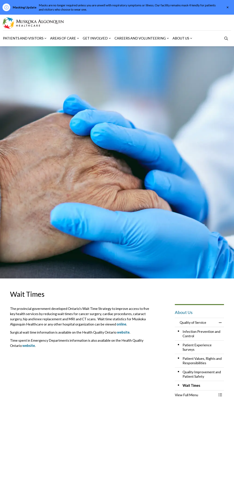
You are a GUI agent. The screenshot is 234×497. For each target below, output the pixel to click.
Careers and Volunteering (140, 38)
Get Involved (95, 38)
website (123, 332)
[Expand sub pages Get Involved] (110, 38)
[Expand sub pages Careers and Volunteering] (168, 38)
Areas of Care (63, 38)
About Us (181, 38)
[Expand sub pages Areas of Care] (78, 38)
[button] (195, 394)
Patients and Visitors (23, 38)
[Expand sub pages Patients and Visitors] (45, 38)
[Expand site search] (226, 38)
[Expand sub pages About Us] (191, 38)
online (121, 324)
